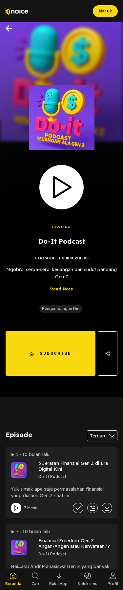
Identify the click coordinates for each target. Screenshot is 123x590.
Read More (61, 289)
